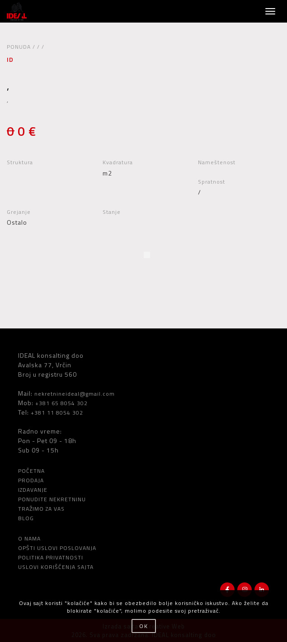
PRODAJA (31, 480)
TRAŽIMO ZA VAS (41, 508)
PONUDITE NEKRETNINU (52, 499)
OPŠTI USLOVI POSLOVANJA (57, 548)
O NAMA (29, 538)
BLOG (26, 518)
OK (143, 626)
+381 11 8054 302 (57, 412)
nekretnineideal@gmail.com (74, 393)
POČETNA (31, 470)
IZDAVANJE (32, 489)
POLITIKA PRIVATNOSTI (50, 557)
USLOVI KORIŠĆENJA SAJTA (56, 567)
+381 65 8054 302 (61, 403)
